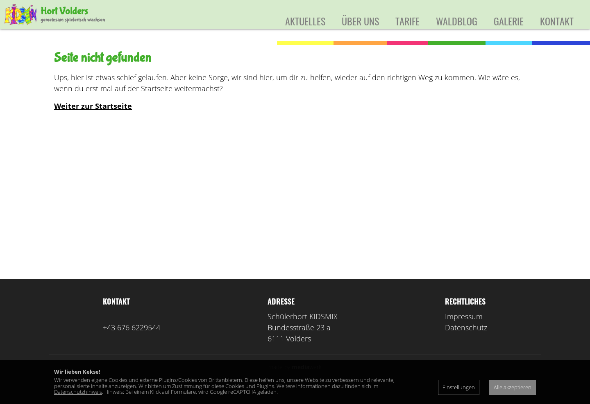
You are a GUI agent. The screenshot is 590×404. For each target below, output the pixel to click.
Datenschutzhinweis (78, 391)
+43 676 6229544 (131, 339)
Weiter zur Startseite (93, 118)
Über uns (360, 21)
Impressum (464, 328)
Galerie (509, 21)
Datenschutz (466, 339)
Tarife (407, 21)
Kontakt (557, 21)
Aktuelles (305, 21)
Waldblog (456, 21)
